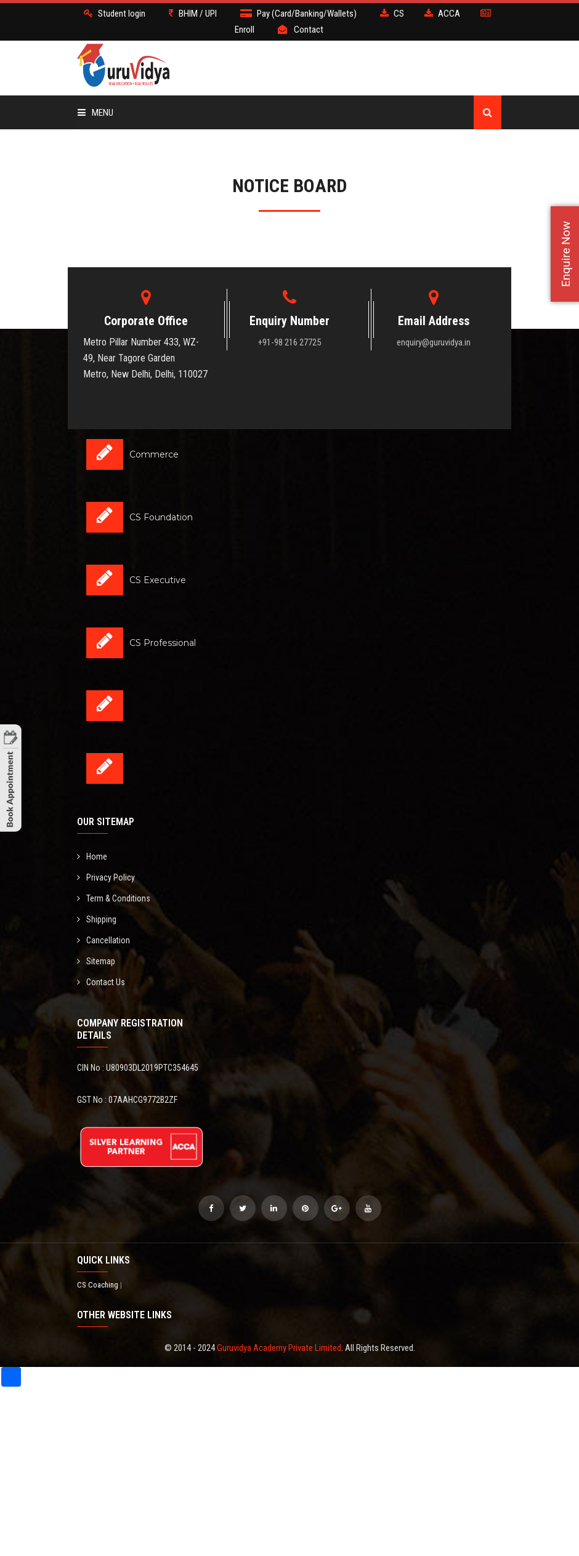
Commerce (154, 454)
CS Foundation (161, 517)
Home (92, 856)
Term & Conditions (113, 898)
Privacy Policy (106, 877)
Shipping (96, 919)
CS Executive (157, 580)
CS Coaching (98, 1284)
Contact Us (101, 982)
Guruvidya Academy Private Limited (279, 1347)
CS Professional (162, 642)
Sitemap (96, 961)
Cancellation (103, 940)
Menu (95, 112)
